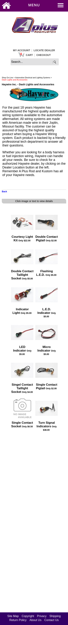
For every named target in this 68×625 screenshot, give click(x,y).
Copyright (28, 616)
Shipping (55, 616)
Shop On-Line (7, 78)
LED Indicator (19, 348)
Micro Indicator (44, 348)
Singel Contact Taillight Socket (22, 388)
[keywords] (35, 61)
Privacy (41, 616)
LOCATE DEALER (44, 50)
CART (29, 55)
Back (4, 191)
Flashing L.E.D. (44, 273)
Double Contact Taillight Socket (22, 274)
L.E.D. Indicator (44, 311)
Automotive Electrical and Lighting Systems (32, 78)
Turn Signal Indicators (46, 424)
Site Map (13, 616)
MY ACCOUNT (21, 50)
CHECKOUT (43, 55)
